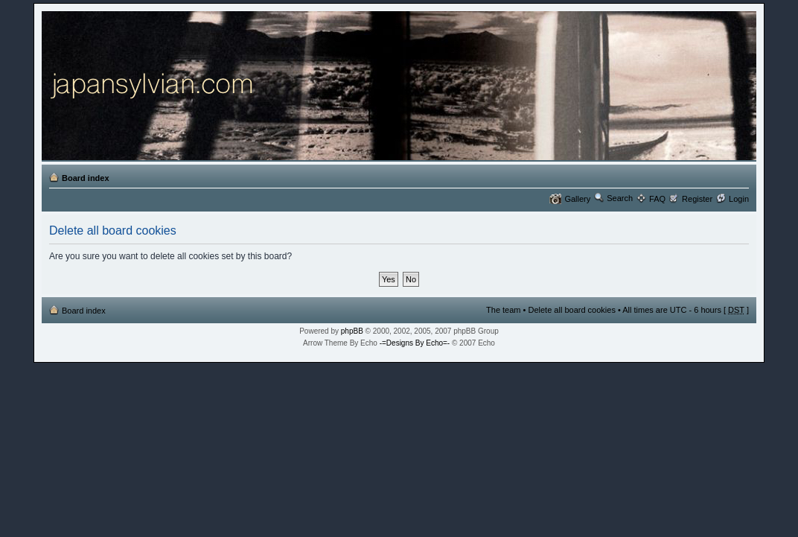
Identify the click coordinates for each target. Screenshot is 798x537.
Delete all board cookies (571, 309)
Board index (85, 178)
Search (620, 198)
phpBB (352, 331)
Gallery (577, 198)
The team (503, 309)
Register (697, 198)
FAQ (657, 198)
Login (739, 198)
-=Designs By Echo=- (415, 343)
